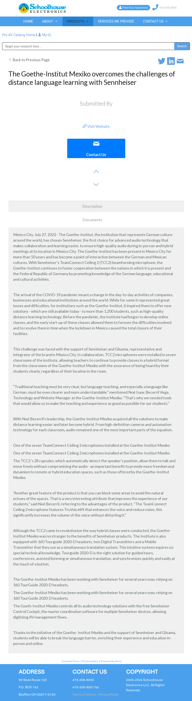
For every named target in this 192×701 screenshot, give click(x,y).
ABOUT (50, 21)
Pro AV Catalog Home (19, 35)
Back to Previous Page (29, 59)
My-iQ (44, 35)
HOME (28, 21)
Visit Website (96, 126)
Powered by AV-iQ (111, 661)
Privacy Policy (90, 661)
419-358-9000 (168, 7)
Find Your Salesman (135, 7)
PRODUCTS (78, 21)
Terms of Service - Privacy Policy (95, 694)
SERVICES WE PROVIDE (116, 21)
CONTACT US (155, 21)
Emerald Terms (71, 661)
